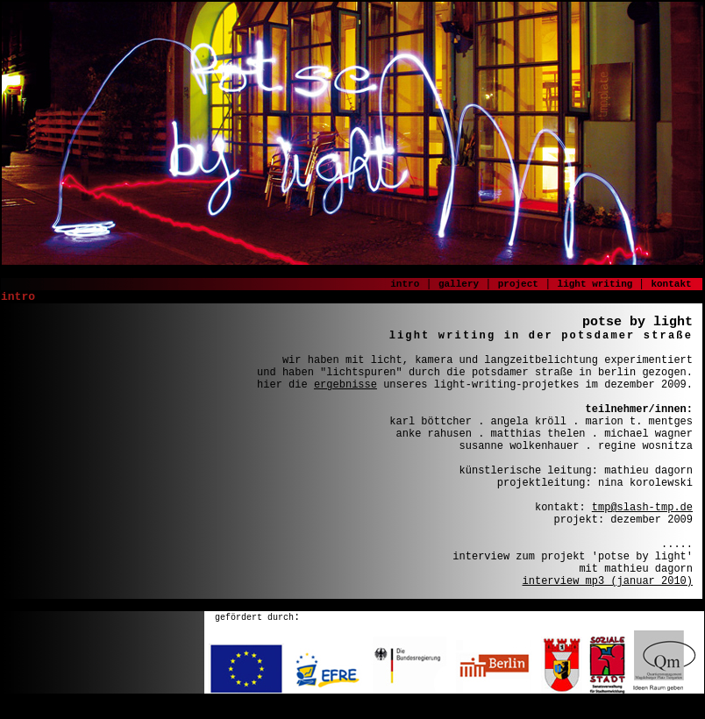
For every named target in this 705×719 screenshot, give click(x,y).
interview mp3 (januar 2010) (608, 581)
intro (404, 284)
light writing (598, 284)
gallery (458, 284)
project (518, 284)
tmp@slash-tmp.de (642, 508)
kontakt (671, 284)
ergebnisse (345, 385)
